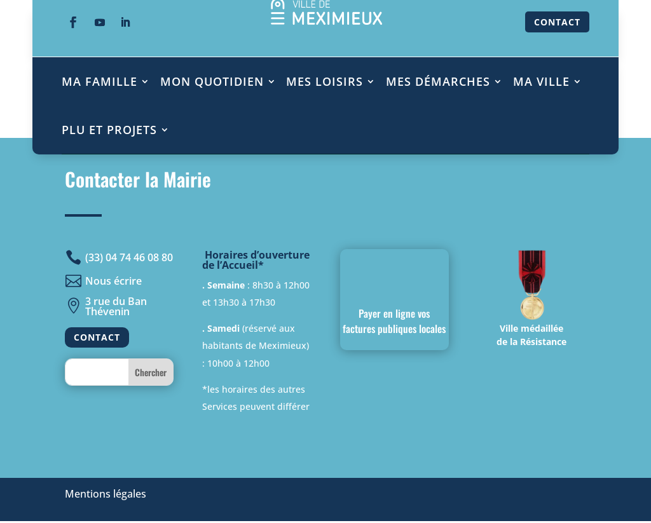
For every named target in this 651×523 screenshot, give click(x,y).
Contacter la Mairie (138, 179)
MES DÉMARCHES (438, 81)
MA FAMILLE (99, 81)
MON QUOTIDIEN (212, 81)
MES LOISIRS (324, 81)
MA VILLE (541, 81)
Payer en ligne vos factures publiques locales (394, 321)
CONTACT (557, 22)
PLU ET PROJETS (109, 129)
